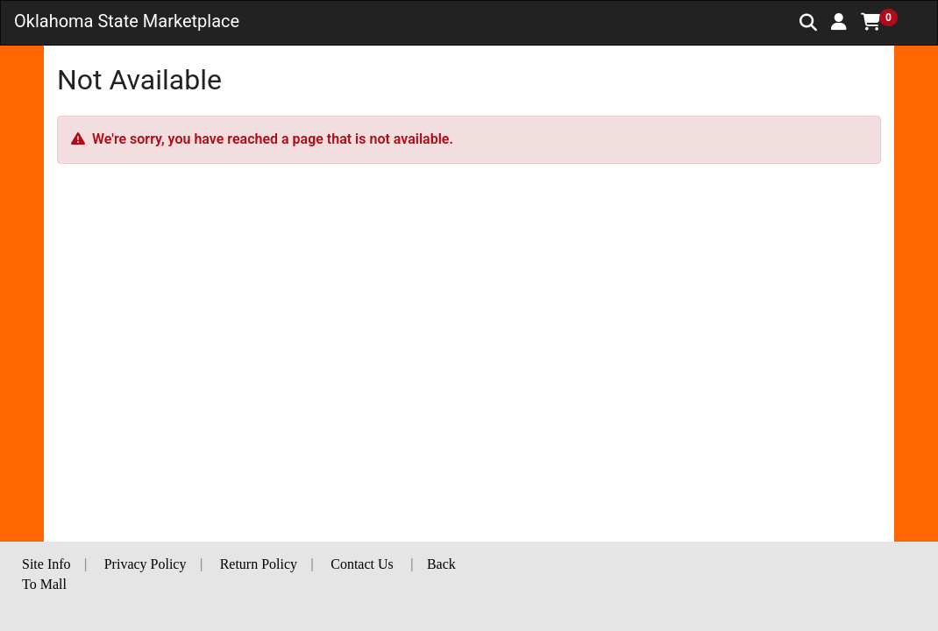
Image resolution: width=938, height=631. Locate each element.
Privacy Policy (145, 564)
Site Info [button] (46, 564)
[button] (839, 22)
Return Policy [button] (258, 564)
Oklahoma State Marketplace (126, 21)
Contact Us (362, 564)
